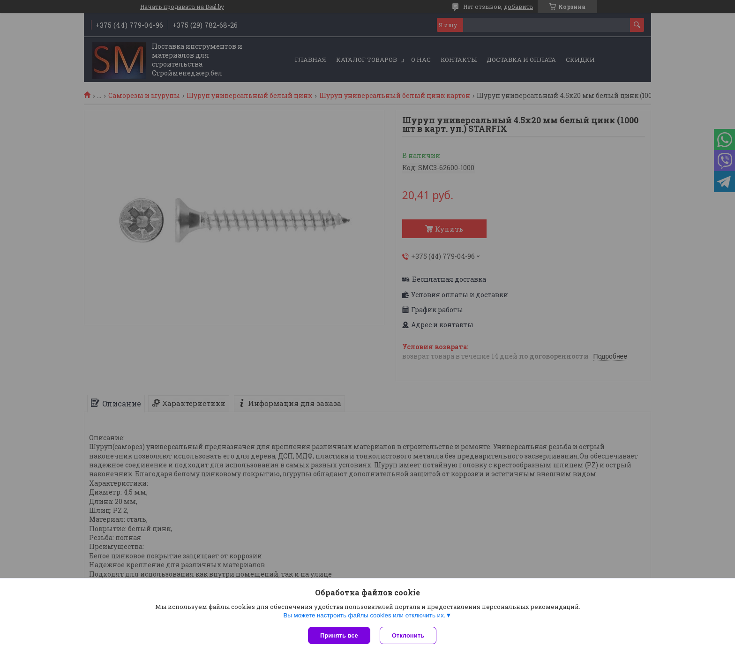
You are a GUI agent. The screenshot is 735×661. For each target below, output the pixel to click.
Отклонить (408, 635)
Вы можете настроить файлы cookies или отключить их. (364, 615)
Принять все (339, 635)
